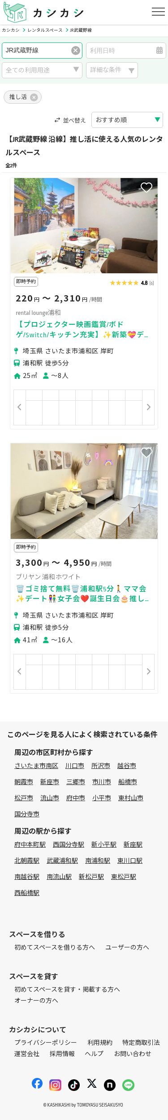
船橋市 (127, 782)
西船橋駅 (26, 893)
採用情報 (62, 1054)
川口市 (74, 766)
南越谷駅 (26, 877)
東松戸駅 (123, 877)
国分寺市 (26, 814)
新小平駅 (103, 844)
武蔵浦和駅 (62, 860)
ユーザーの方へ (127, 947)
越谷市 (126, 766)
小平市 (101, 798)
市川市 (101, 782)
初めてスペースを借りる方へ (54, 947)
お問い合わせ (132, 1054)
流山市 (49, 798)
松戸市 (23, 798)
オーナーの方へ (36, 1000)
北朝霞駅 (26, 860)
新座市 (49, 782)
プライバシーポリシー (45, 1042)
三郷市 (75, 782)
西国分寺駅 (68, 844)
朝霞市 (23, 782)
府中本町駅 (30, 844)
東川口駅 (129, 860)
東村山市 (130, 798)
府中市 (75, 798)
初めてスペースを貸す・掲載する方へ (67, 989)
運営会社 (26, 1054)
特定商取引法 (141, 1042)
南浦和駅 (97, 860)
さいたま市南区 (36, 766)
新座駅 (133, 844)
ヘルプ (94, 1054)
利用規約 (99, 1042)
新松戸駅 (91, 877)
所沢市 (100, 766)
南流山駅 (59, 877)
